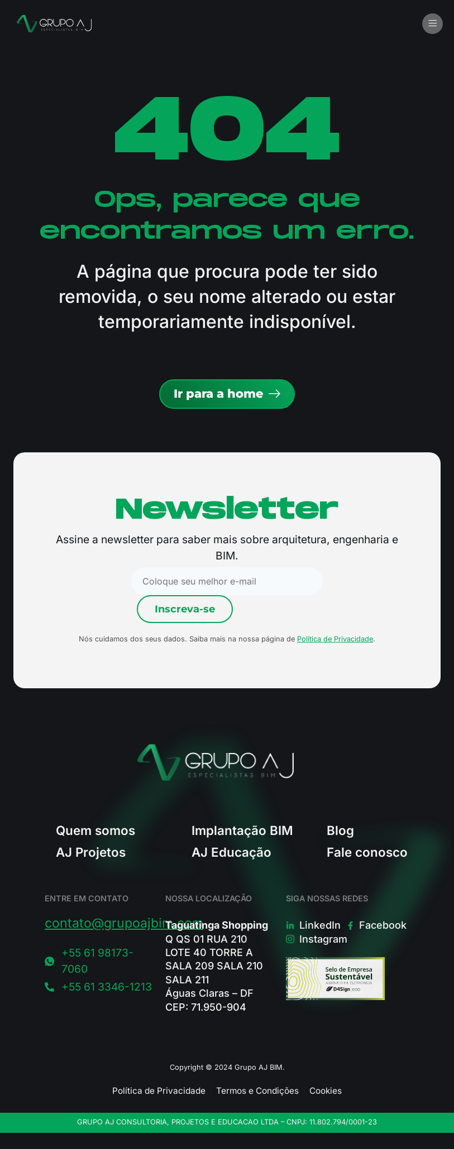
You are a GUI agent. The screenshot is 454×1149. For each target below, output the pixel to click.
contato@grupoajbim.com (124, 923)
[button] (432, 23)
